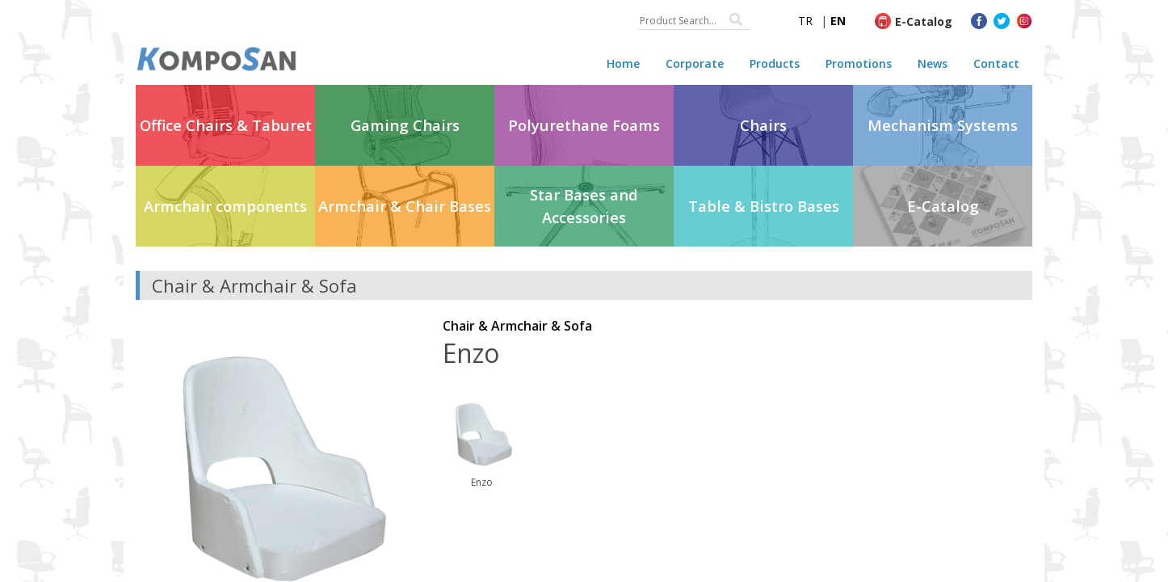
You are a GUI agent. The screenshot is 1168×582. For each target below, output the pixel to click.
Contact (996, 63)
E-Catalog (923, 21)
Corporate (695, 63)
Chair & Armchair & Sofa (517, 326)
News (932, 63)
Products (775, 63)
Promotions (859, 63)
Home (623, 63)
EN (838, 20)
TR (805, 20)
